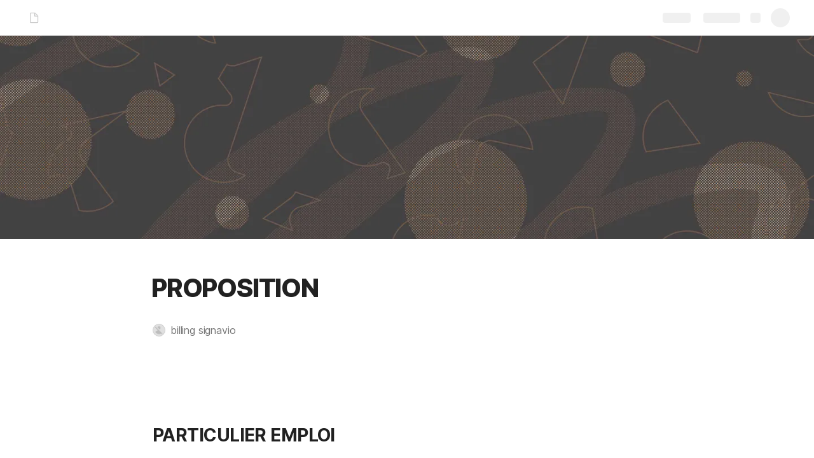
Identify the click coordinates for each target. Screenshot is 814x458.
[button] (200, 330)
